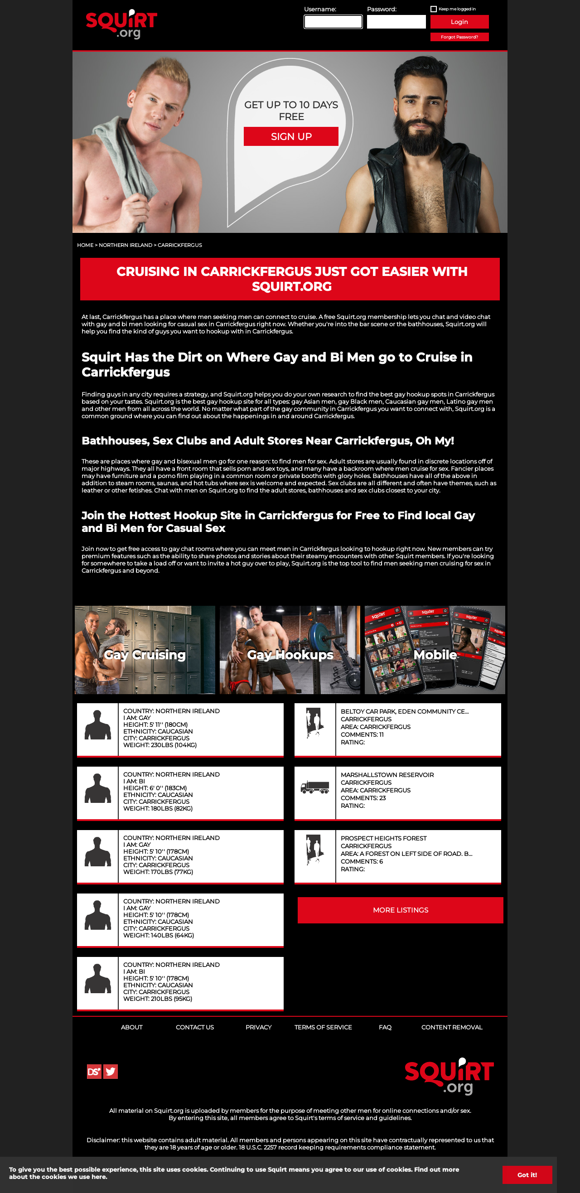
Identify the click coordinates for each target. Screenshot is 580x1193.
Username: (320, 9)
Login (459, 21)
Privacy (258, 1027)
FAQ (385, 1027)
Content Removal (452, 1027)
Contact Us (195, 1027)
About (131, 1027)
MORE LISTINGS (400, 910)
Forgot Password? (459, 36)
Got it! (527, 1175)
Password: (381, 9)
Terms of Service (323, 1027)
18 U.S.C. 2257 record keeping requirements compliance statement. (337, 1147)
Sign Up (291, 136)
